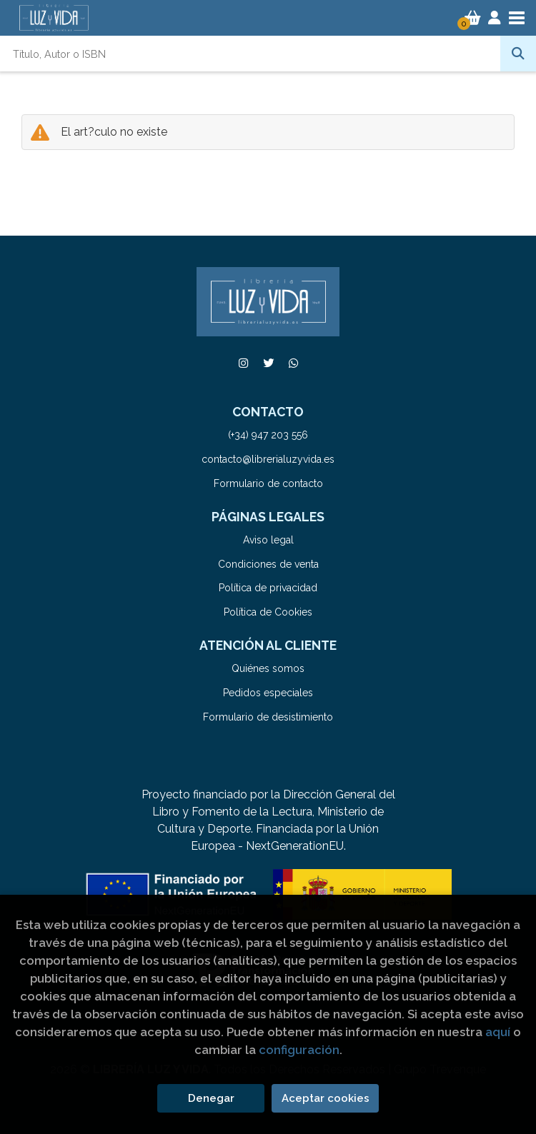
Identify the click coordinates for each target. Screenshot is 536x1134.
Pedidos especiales (268, 692)
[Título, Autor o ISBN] (250, 53)
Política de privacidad (268, 587)
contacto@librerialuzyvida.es (268, 459)
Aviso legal (268, 540)
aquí (497, 1032)
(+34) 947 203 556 (268, 435)
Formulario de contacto (268, 483)
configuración (299, 1050)
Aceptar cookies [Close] (325, 1098)
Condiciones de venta (268, 564)
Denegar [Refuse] (211, 1098)
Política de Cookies (268, 612)
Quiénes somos (268, 668)
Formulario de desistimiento (268, 717)
